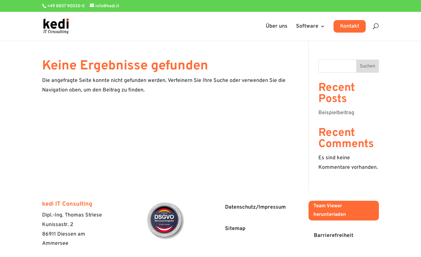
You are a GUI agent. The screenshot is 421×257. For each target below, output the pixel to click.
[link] (61, 26)
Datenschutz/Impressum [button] (255, 207)
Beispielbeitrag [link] (336, 113)
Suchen (367, 66)
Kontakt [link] (349, 26)
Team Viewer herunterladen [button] (329, 210)
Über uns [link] (276, 26)
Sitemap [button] (235, 228)
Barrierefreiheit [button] (333, 235)
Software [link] (307, 26)
